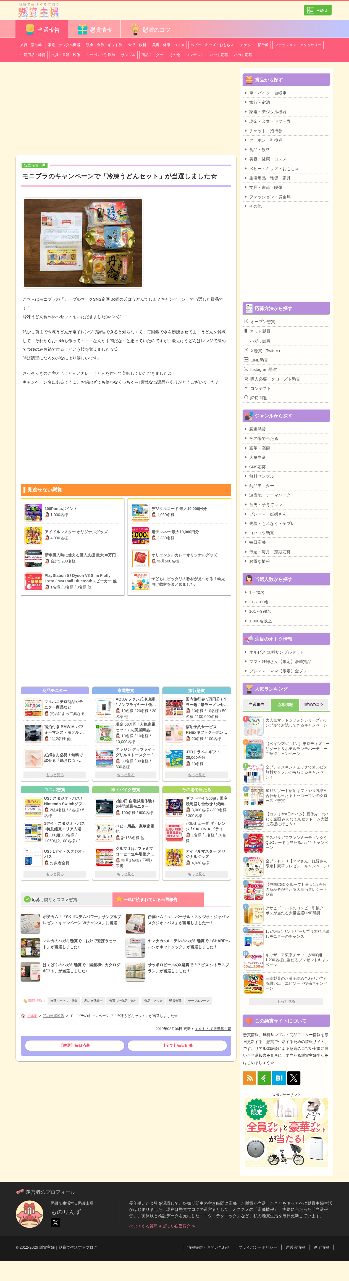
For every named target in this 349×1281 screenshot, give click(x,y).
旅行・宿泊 (257, 102)
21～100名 (256, 601)
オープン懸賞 (259, 321)
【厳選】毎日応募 (74, 1045)
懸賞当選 (175, 1000)
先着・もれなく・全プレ (269, 523)
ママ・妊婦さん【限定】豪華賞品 (277, 661)
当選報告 (42, 29)
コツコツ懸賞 (259, 532)
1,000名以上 (258, 620)
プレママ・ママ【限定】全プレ (275, 670)
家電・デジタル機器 (64, 45)
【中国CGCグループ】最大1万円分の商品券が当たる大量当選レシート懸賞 (296, 889)
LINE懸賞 (256, 359)
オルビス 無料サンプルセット (274, 651)
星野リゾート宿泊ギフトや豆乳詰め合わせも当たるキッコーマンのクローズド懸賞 (296, 795)
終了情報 (321, 1247)
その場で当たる (261, 438)
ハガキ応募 (243, 55)
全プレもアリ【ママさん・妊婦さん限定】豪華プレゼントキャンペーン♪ (297, 863)
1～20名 (254, 592)
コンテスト (195, 55)
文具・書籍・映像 (65, 55)
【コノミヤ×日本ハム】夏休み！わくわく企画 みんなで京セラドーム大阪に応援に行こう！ (298, 819)
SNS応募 (255, 466)
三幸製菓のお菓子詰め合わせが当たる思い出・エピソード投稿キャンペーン (296, 983)
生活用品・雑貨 (32, 55)
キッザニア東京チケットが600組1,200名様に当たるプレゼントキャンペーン (297, 960)
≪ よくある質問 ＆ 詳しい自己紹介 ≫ (162, 1226)
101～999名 (257, 611)
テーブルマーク (198, 1000)
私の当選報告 (93, 1000)
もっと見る (55, 775)
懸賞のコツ (149, 29)
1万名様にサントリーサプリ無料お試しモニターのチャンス (298, 934)
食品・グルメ (153, 1000)
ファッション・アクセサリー (298, 45)
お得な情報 (257, 561)
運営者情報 (295, 1247)
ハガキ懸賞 (257, 340)
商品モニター (152, 55)
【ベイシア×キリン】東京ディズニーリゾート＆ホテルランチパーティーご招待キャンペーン (298, 748)
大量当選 (255, 457)
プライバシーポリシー (257, 1247)
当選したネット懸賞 (64, 1000)
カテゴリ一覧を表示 (318, 8)
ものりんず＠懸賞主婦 (213, 1029)
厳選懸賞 (255, 428)
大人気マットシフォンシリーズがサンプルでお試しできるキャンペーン (296, 722)
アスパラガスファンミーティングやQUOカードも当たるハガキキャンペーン (297, 842)
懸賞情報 (94, 29)
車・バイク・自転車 (265, 92)
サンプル (128, 55)
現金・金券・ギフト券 (104, 45)
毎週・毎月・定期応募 (267, 551)
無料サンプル (259, 476)
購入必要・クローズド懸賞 (272, 378)
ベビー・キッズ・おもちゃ (212, 45)
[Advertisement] (126, 109)
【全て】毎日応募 (177, 1045)
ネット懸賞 (257, 331)
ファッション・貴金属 (267, 196)
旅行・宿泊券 (31, 45)
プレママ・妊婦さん (265, 513)
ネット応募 (219, 55)
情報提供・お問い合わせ (208, 1247)
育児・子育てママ (263, 504)
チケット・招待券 (254, 45)
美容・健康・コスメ (168, 45)
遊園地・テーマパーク (267, 494)
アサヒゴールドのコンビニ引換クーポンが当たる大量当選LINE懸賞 (296, 910)
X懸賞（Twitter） (263, 350)
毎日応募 (255, 542)
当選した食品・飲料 (123, 1000)
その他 (174, 55)
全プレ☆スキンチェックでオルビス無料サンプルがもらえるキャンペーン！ (296, 772)
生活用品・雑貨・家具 (267, 177)
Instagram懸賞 (260, 369)
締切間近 (255, 397)
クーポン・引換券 (100, 55)
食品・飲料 (137, 45)
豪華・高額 (257, 447)
